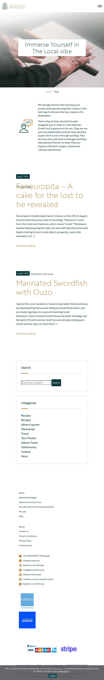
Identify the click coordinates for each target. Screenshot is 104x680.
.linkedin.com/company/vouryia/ (36, 579)
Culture (26, 452)
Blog (21, 516)
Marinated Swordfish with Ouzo (51, 287)
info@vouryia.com (29, 560)
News (24, 456)
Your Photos (28, 438)
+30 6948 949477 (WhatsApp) (34, 556)
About (22, 526)
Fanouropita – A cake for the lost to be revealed (49, 195)
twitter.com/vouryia (30, 574)
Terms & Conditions (28, 536)
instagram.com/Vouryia (31, 570)
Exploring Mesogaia (27, 497)
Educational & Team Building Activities (36, 506)
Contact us (24, 531)
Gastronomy (28, 447)
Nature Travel (29, 443)
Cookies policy (63, 671)
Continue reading (25, 245)
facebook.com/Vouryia (31, 565)
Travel (25, 434)
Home (48, 91)
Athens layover (30, 425)
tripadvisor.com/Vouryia (31, 584)
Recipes (26, 415)
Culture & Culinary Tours (30, 502)
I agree (53, 676)
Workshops (28, 429)
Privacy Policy (25, 540)
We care (22, 511)
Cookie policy (25, 545)
